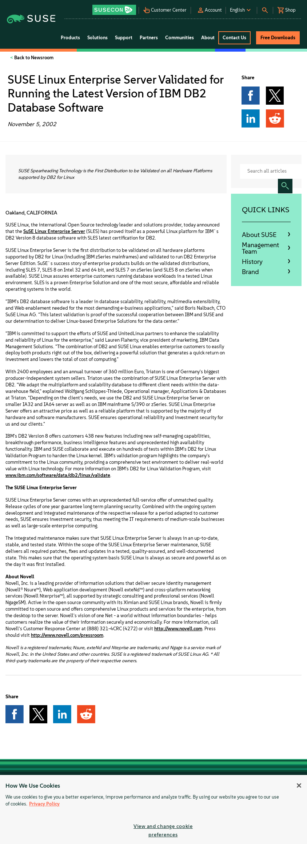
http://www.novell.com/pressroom (67, 635)
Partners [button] (149, 37)
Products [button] (70, 37)
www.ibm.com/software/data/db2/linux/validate (57, 475)
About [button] (208, 37)
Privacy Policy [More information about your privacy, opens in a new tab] (44, 804)
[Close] (299, 785)
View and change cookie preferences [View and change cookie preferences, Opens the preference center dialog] (163, 830)
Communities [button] (179, 37)
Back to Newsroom (33, 57)
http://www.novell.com (178, 628)
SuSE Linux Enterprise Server (54, 231)
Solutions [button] (97, 37)
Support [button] (123, 37)
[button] (115, 7)
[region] (153, 809)
